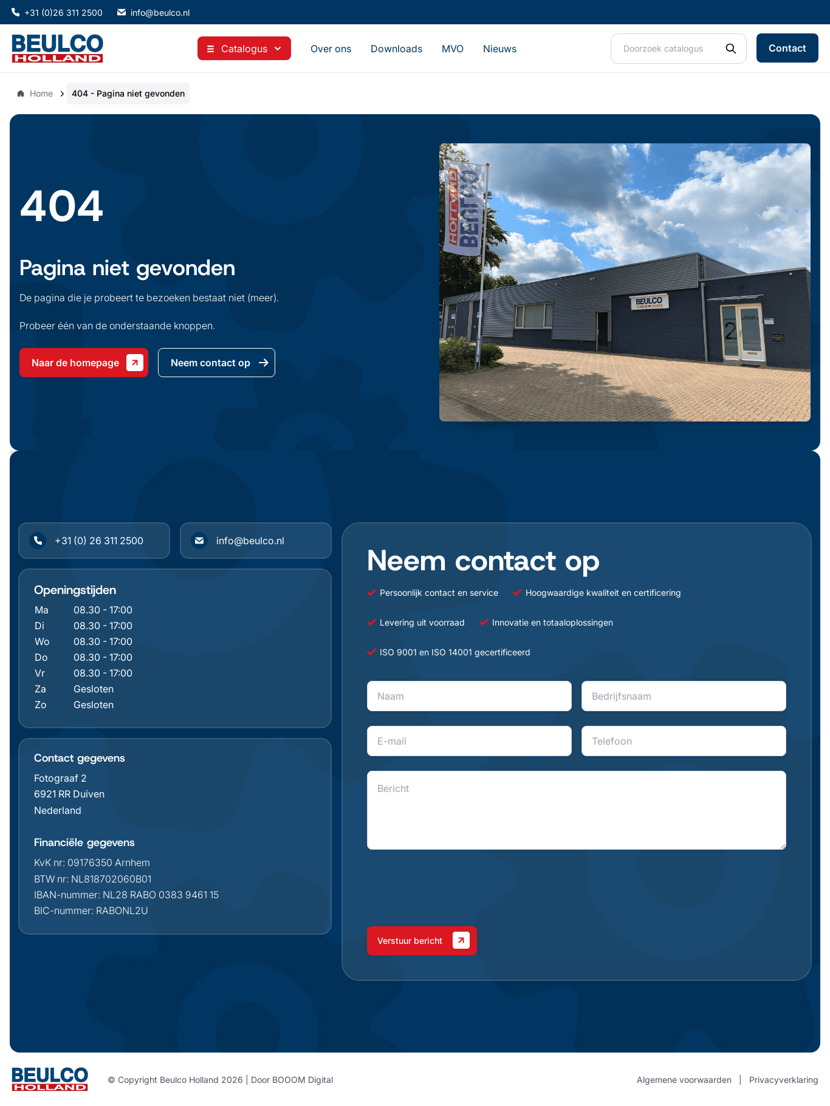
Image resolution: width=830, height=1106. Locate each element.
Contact (787, 48)
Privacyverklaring (783, 1079)
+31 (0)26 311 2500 (57, 12)
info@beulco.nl (153, 12)
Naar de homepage (87, 362)
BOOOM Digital (302, 1079)
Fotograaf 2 (60, 778)
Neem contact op (220, 363)
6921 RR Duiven (69, 794)
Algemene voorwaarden (684, 1079)
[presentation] (459, 888)
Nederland (57, 810)
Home (34, 93)
